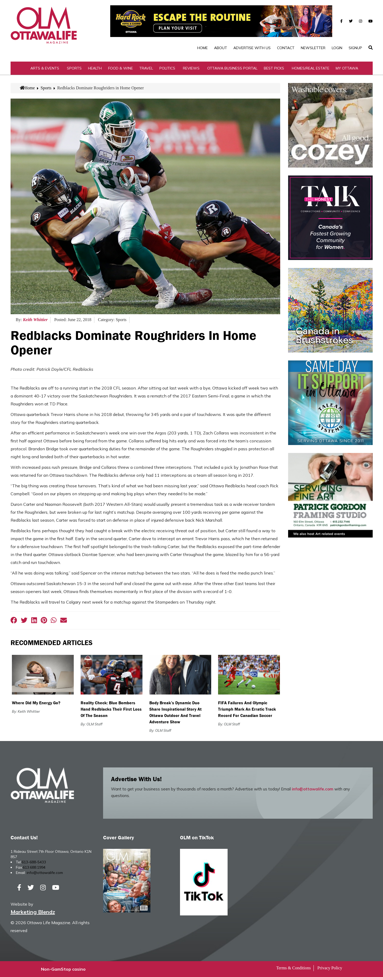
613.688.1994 (34, 867)
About (220, 47)
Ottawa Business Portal (232, 68)
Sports (74, 68)
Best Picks (274, 68)
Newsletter (313, 47)
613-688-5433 (34, 862)
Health (95, 68)
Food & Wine (120, 68)
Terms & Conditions (293, 968)
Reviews (191, 68)
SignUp (355, 47)
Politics (167, 68)
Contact (285, 47)
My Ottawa (347, 68)
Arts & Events (44, 68)
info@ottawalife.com (312, 788)
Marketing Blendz (33, 912)
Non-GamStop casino (63, 969)
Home (202, 47)
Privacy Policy (329, 968)
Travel (146, 68)
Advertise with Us (252, 47)
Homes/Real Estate (310, 68)
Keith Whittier (35, 319)
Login (337, 47)
